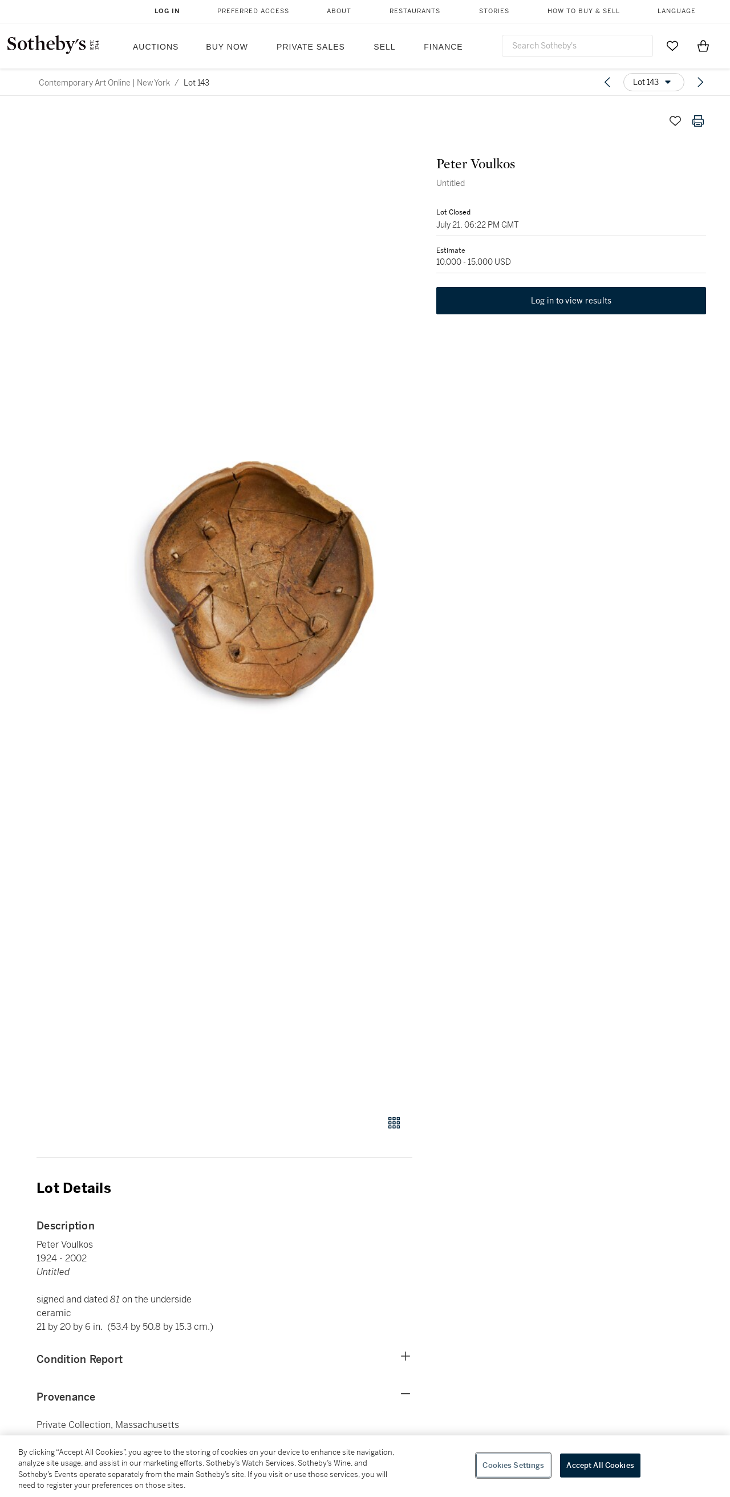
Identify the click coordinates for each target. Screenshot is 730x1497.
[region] (365, 1466)
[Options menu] (653, 82)
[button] (268, 606)
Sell (384, 46)
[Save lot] (675, 121)
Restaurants (415, 11)
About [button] (339, 11)
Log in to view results (571, 302)
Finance (443, 46)
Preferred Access (253, 11)
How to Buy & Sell (584, 11)
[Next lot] (700, 82)
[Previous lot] (607, 82)
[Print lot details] (698, 121)
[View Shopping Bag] (703, 45)
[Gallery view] (394, 1122)
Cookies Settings (513, 1465)
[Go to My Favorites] (672, 45)
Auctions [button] (156, 46)
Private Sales (311, 46)
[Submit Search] (639, 45)
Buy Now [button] (227, 46)
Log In (167, 11)
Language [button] (677, 11)
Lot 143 (196, 83)
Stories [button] (494, 11)
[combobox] (577, 46)
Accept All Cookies (600, 1465)
